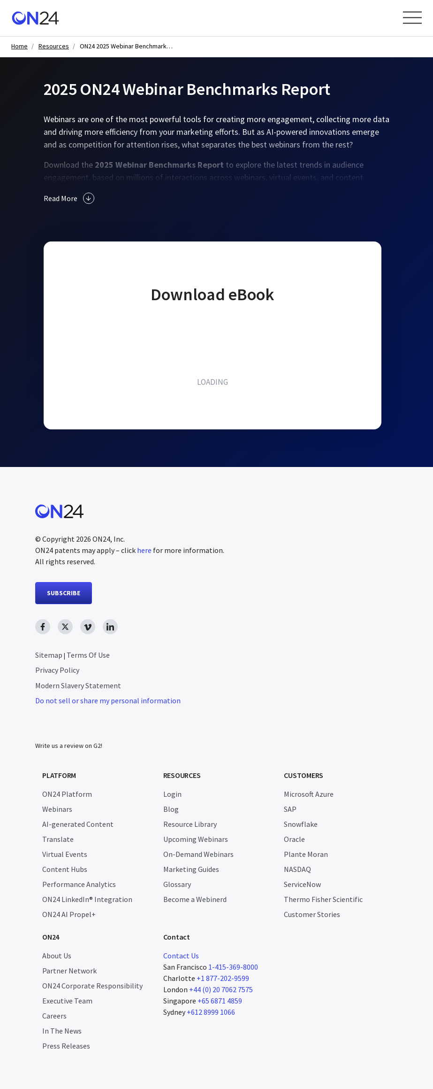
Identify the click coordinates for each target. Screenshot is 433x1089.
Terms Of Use (88, 655)
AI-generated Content (78, 824)
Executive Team (67, 1000)
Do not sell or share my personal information (108, 700)
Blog (171, 809)
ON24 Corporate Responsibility (92, 985)
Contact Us (181, 955)
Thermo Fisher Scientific (323, 899)
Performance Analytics (79, 884)
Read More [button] (69, 198)
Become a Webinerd (195, 899)
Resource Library (190, 824)
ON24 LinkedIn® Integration (87, 899)
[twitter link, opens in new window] (65, 626)
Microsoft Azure (309, 794)
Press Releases (66, 1045)
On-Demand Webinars (198, 854)
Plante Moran (306, 854)
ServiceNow (302, 884)
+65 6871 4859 (220, 1000)
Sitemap (48, 655)
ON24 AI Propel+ (69, 914)
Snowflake (301, 824)
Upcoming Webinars (195, 839)
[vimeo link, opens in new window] (87, 626)
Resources (53, 46)
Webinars (57, 809)
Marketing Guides (191, 869)
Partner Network (69, 970)
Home (19, 46)
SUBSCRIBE (63, 593)
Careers (54, 1015)
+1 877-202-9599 (223, 978)
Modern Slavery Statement (78, 685)
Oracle (294, 839)
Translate (58, 839)
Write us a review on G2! (68, 745)
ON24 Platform (67, 794)
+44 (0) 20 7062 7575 (221, 989)
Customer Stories (312, 914)
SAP (290, 809)
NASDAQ (297, 869)
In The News (62, 1030)
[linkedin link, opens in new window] (110, 626)
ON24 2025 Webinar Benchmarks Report (127, 46)
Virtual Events (64, 854)
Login (172, 794)
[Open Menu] (412, 17)
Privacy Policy (57, 670)
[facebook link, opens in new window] (42, 626)
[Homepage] (35, 18)
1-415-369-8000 (233, 967)
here (144, 550)
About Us (56, 955)
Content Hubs (64, 869)
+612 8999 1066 (211, 1012)
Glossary (177, 884)
